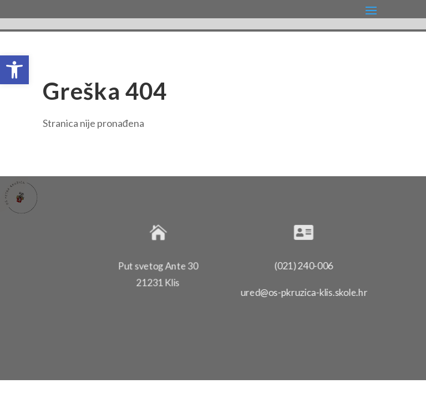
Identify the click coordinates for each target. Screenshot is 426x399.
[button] (14, 69)
